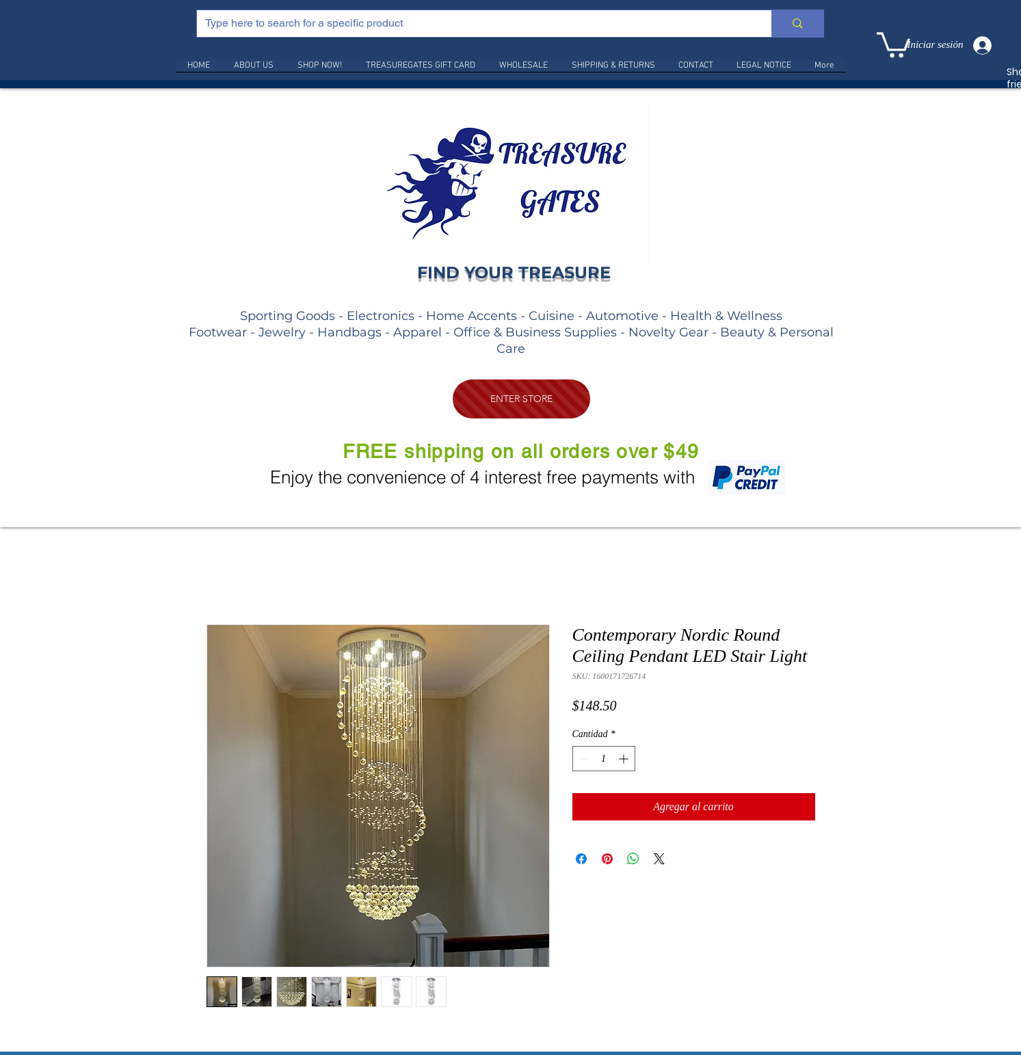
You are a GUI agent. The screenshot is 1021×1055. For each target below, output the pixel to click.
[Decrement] (583, 759)
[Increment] (624, 759)
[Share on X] (659, 859)
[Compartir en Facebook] (581, 859)
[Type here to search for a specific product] (474, 23)
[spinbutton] (604, 759)
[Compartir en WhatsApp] (633, 859)
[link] (893, 43)
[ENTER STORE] (521, 398)
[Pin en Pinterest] (607, 859)
